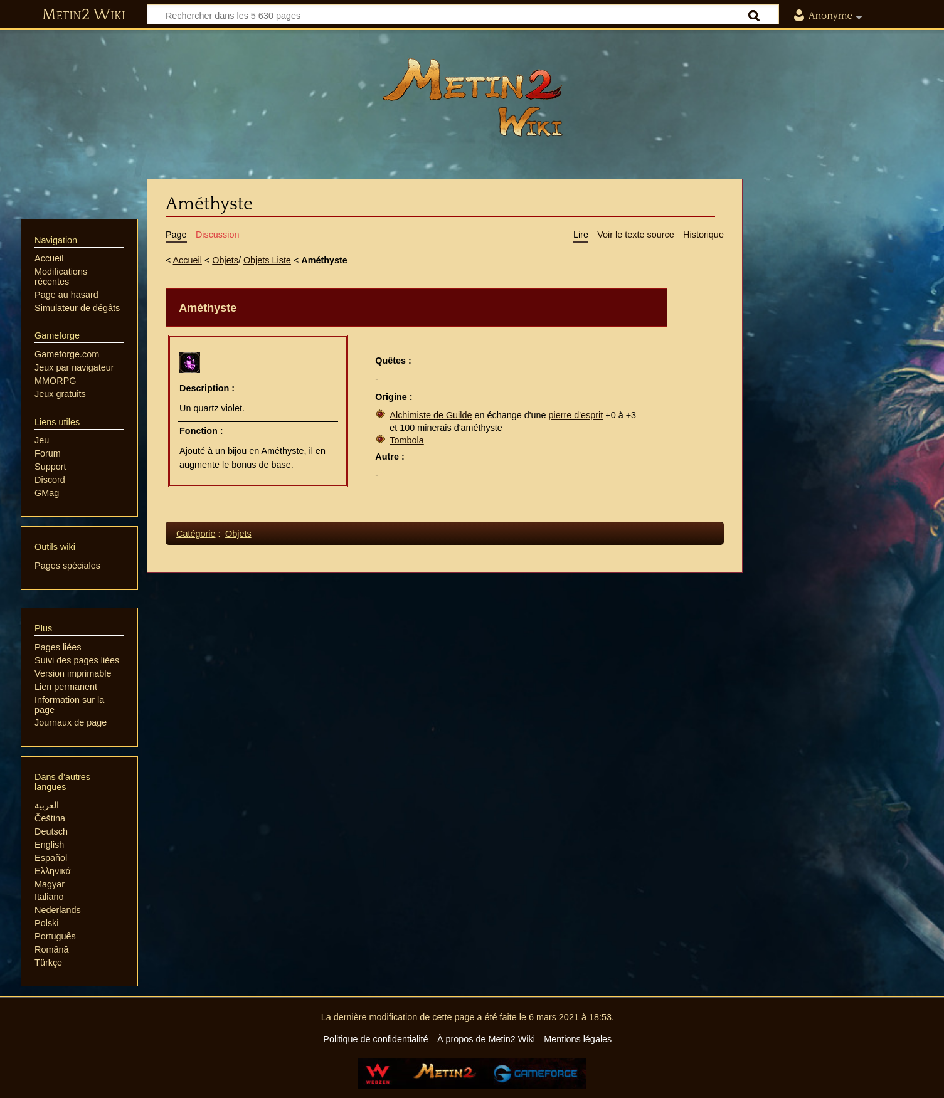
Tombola (406, 440)
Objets (225, 260)
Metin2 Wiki (83, 15)
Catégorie (195, 534)
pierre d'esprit (576, 415)
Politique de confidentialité (375, 1039)
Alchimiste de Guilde (431, 415)
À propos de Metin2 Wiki (486, 1039)
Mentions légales (578, 1039)
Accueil (187, 260)
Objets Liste (267, 260)
